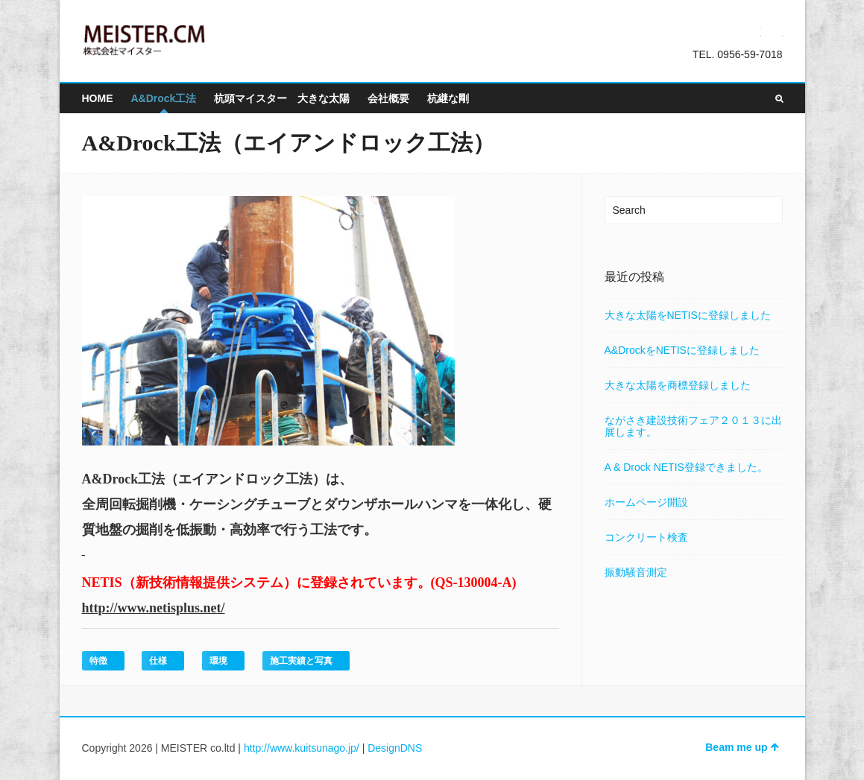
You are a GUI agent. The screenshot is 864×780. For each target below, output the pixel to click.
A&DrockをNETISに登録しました (682, 350)
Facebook (774, 31)
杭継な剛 (448, 98)
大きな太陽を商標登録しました (678, 385)
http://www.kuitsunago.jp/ (301, 748)
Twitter (752, 31)
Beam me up (741, 747)
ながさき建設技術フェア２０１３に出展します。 (693, 426)
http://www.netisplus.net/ (153, 607)
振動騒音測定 (636, 572)
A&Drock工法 (164, 98)
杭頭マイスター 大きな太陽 (282, 98)
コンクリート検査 (646, 537)
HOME (97, 98)
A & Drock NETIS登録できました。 (686, 467)
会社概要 (388, 98)
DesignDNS (395, 748)
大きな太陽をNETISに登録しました (688, 315)
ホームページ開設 (646, 502)
